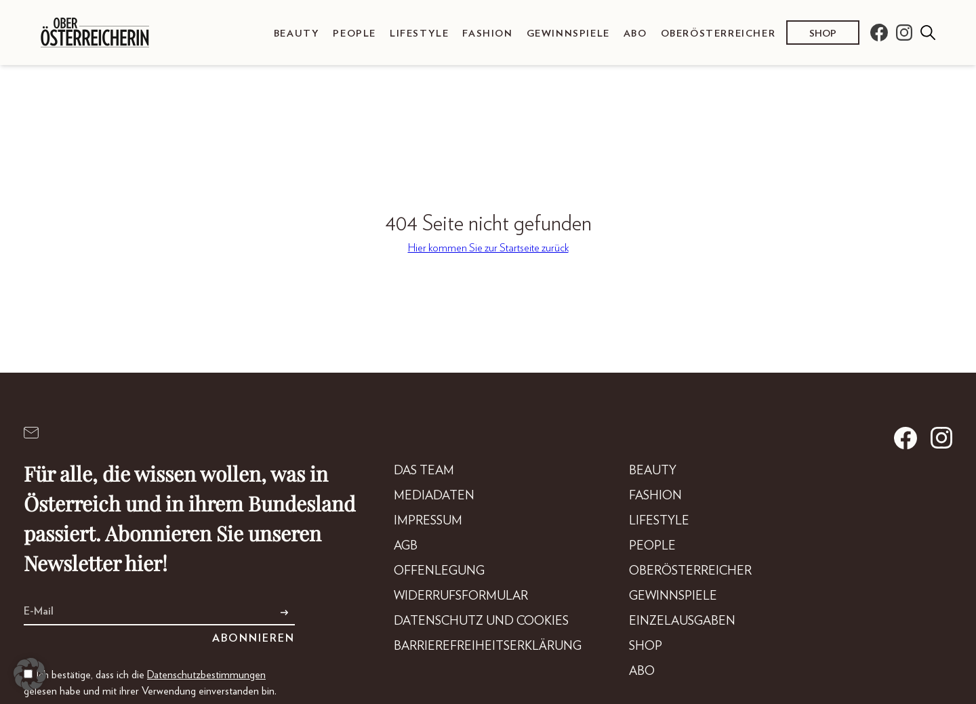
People (354, 33)
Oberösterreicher (718, 33)
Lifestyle (419, 33)
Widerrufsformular (461, 596)
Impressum (428, 521)
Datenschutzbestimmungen (206, 674)
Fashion (487, 33)
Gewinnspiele (568, 33)
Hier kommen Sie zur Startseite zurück (488, 248)
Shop (822, 33)
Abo (635, 33)
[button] (30, 674)
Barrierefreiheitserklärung (488, 646)
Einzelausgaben (682, 621)
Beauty (297, 33)
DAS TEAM (424, 471)
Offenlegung (439, 571)
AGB (406, 546)
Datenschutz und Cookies (481, 621)
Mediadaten (434, 496)
